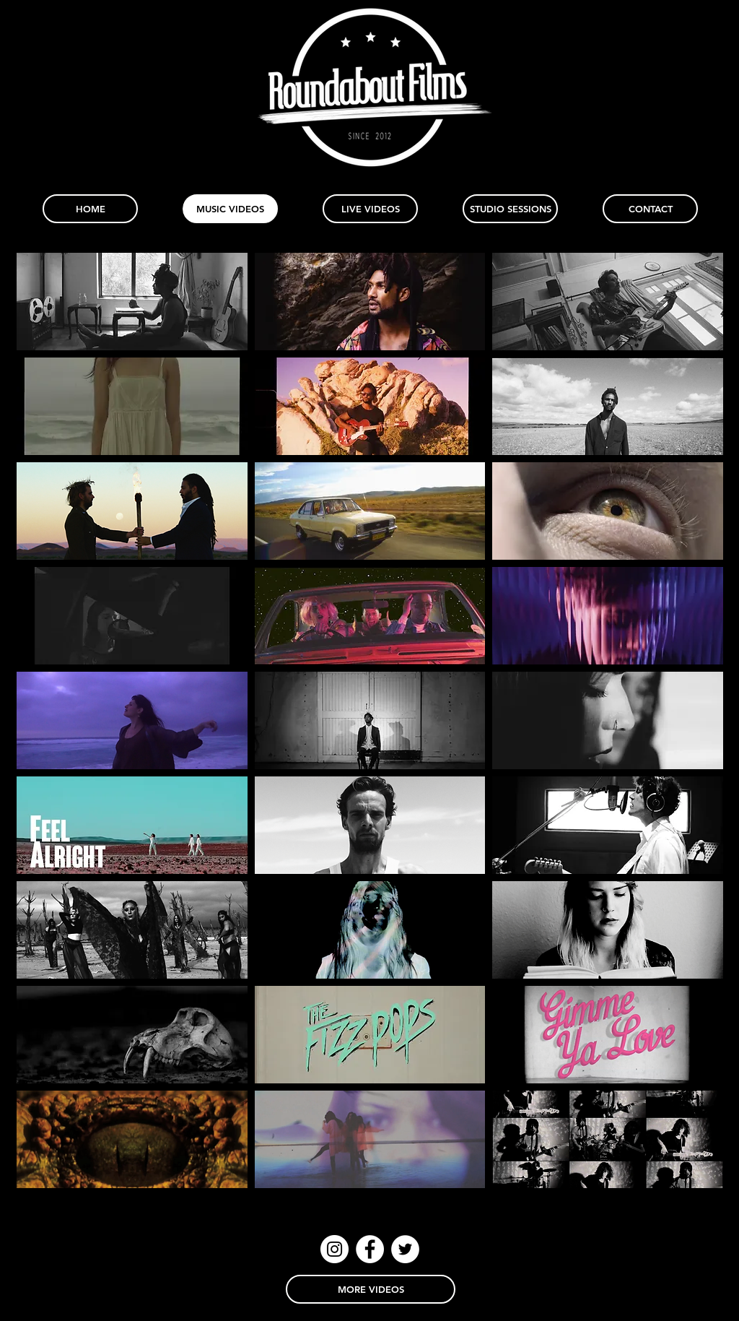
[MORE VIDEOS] (370, 1289)
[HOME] (90, 208)
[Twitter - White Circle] (405, 1249)
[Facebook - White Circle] (370, 1249)
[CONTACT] (650, 208)
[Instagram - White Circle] (334, 1249)
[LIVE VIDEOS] (370, 208)
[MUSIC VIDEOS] (230, 208)
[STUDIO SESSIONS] (510, 208)
